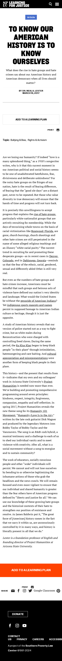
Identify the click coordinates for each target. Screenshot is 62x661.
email (13, 591)
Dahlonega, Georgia (34, 260)
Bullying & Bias (18, 140)
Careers (38, 639)
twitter (30, 590)
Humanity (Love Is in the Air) (35, 415)
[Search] (50, 4)
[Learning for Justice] (19, 4)
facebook (18, 590)
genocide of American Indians (38, 301)
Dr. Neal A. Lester (32, 91)
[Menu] (57, 4)
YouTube (24, 625)
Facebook (10, 625)
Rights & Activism (37, 140)
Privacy (22, 639)
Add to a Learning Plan (31, 120)
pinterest (58, 591)
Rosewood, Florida (42, 231)
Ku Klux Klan (23, 345)
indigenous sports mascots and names (29, 305)
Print (50, 130)
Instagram (24, 590)
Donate (18, 614)
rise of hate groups (44, 214)
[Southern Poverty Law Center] (5, 4)
